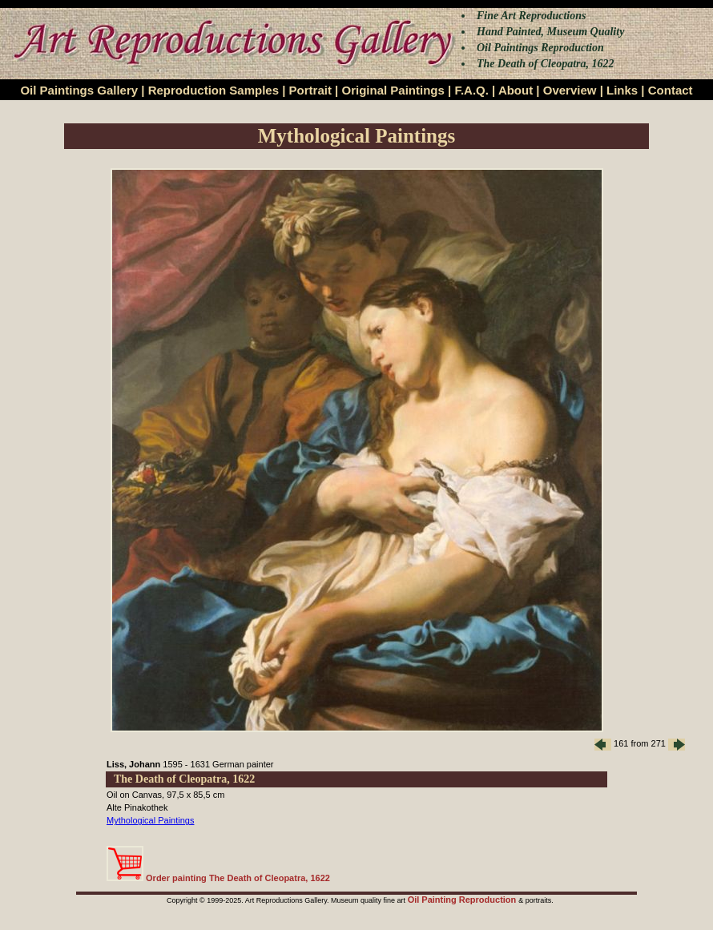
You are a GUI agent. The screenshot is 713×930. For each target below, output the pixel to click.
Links (622, 90)
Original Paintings (392, 90)
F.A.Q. (471, 90)
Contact (670, 90)
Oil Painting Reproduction (463, 899)
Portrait (310, 90)
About (515, 90)
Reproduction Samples (213, 90)
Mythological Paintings (150, 820)
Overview (570, 90)
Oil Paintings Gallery (79, 90)
